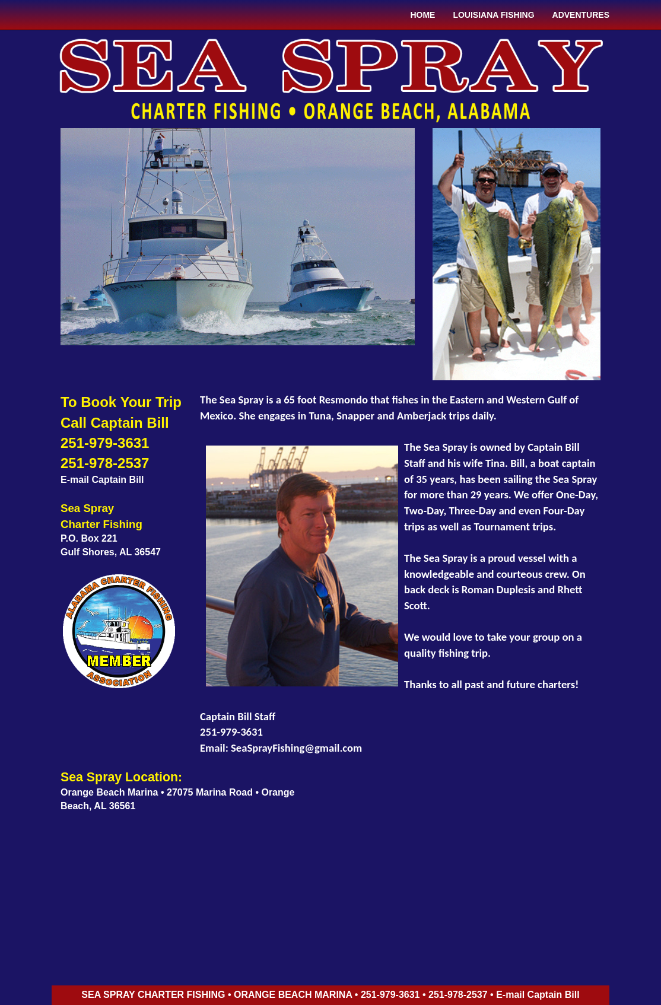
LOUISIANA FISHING (493, 15)
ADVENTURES (580, 15)
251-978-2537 (105, 463)
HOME (422, 15)
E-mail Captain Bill (102, 480)
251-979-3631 (105, 443)
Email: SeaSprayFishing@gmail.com (281, 748)
